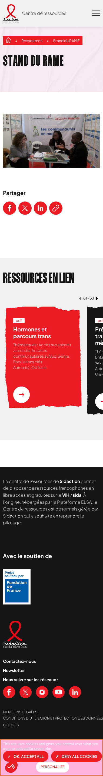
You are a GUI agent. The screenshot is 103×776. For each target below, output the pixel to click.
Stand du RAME (66, 40)
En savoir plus (40, 748)
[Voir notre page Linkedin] (75, 692)
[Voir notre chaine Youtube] (58, 692)
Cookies (11, 725)
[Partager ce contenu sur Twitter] (25, 208)
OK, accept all (26, 756)
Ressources (31, 40)
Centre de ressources (44, 13)
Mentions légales (20, 712)
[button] (11, 766)
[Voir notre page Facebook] (9, 692)
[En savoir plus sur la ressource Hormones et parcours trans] (21, 395)
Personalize (53, 767)
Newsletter (14, 670)
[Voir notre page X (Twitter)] (25, 692)
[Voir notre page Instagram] (42, 692)
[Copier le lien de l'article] (55, 208)
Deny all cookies (76, 756)
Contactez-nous (19, 661)
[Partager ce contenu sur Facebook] (9, 208)
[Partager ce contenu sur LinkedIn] (40, 208)
